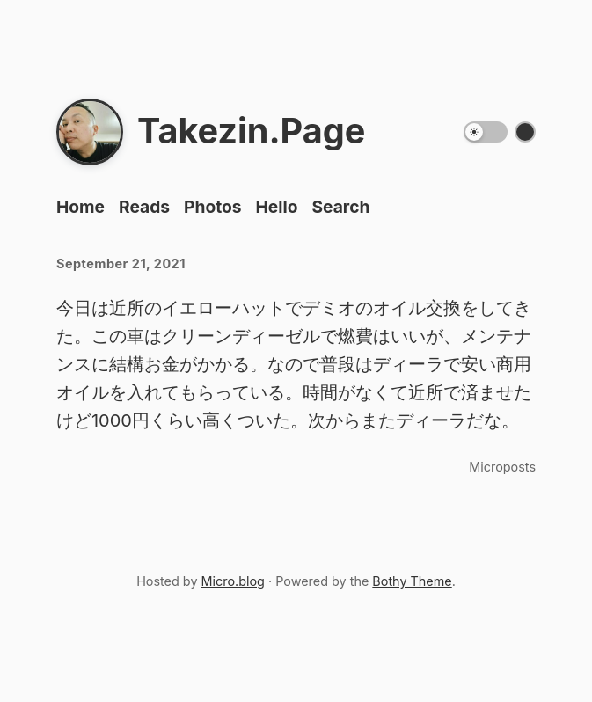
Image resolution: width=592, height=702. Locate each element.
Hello (277, 206)
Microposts (502, 466)
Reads (144, 206)
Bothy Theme (411, 581)
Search (340, 206)
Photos (213, 206)
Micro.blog (233, 581)
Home (80, 206)
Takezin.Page (251, 131)
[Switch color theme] (525, 132)
